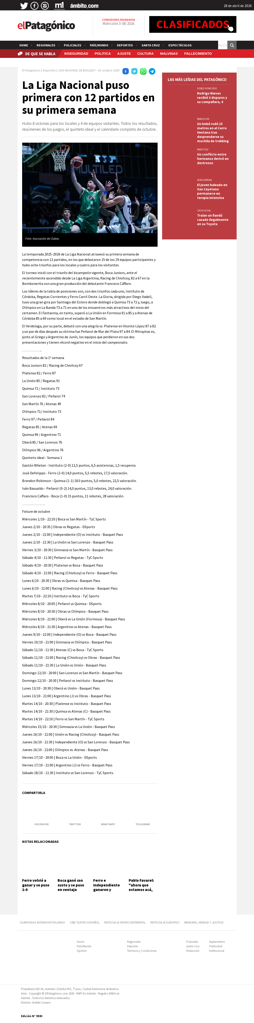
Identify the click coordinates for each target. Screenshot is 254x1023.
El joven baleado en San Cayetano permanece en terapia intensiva (212, 191)
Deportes (125, 45)
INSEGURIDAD (76, 53)
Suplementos (217, 942)
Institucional (216, 951)
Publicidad (215, 946)
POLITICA (103, 53)
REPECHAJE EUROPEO (164, 922)
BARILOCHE (203, 118)
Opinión (82, 951)
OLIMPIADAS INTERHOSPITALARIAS (42, 922)
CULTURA (145, 53)
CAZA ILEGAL (204, 210)
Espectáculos (180, 45)
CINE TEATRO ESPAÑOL (85, 922)
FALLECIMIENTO (198, 53)
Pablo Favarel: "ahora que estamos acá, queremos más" (143, 887)
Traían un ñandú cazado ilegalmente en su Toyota (212, 219)
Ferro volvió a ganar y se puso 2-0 (35, 885)
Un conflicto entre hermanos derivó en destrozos (213, 158)
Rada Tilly (202, 149)
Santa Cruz (151, 45)
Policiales (72, 45)
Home (23, 45)
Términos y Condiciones (141, 951)
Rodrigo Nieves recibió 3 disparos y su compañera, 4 (212, 97)
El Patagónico (31, 70)
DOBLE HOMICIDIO (207, 88)
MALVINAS (169, 53)
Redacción (192, 951)
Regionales (46, 45)
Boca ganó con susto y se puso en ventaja (71, 885)
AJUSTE (124, 53)
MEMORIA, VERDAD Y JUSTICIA (204, 922)
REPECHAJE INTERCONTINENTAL (125, 922)
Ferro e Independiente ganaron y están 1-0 (106, 887)
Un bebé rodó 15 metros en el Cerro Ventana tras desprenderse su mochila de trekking (213, 132)
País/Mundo (99, 45)
